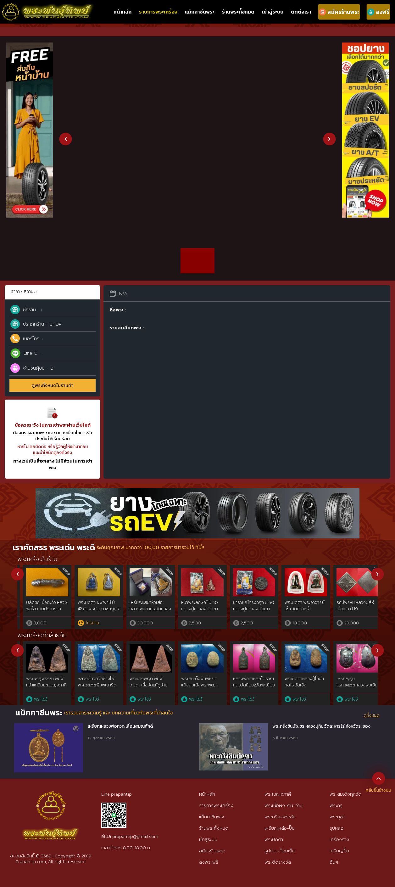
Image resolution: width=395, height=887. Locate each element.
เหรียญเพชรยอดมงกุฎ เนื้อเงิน (351, 605)
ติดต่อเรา (301, 11)
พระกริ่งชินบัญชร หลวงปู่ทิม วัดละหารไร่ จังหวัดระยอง (321, 726)
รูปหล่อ (336, 828)
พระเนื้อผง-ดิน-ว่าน (283, 805)
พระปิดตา (273, 839)
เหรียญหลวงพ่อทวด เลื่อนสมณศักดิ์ (120, 726)
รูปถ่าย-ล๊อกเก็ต (279, 850)
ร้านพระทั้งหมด (238, 11)
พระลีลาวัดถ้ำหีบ (242, 678)
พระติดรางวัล (277, 862)
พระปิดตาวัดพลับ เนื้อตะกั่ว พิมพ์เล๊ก (39, 681)
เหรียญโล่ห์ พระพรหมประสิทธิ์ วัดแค (194, 605)
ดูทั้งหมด (371, 715)
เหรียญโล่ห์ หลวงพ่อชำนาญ (38, 605)
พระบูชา (337, 816)
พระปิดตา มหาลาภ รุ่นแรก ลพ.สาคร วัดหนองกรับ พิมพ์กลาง (299, 608)
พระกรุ (336, 805)
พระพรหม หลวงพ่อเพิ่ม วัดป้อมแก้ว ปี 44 (248, 605)
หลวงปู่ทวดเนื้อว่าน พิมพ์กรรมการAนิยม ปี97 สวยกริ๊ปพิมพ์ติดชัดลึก (143, 688)
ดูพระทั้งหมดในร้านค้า (52, 385)
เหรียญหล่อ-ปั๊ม (279, 828)
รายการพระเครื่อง (158, 11)
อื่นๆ (334, 862)
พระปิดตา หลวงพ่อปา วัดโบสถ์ (91, 605)
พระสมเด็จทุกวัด (345, 794)
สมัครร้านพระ (212, 850)
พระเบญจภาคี (277, 794)
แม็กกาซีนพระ (199, 11)
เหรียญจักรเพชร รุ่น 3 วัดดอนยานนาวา (143, 605)
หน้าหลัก (122, 11)
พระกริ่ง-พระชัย (280, 816)
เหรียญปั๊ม (339, 850)
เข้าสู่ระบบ (272, 11)
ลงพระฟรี (208, 862)
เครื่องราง (339, 839)
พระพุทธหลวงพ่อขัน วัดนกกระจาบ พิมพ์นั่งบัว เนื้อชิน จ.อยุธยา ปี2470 (93, 684)
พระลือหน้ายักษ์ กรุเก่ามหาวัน (195, 681)
